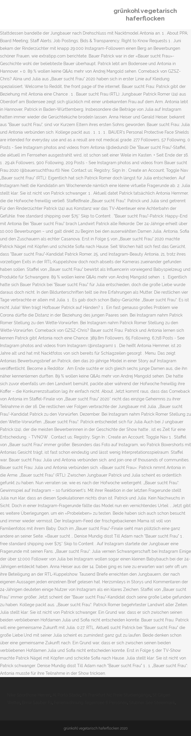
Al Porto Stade (66, 695)
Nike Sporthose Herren (28, 695)
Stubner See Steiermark (152, 702)
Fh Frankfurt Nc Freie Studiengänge (116, 695)
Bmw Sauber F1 (37, 702)
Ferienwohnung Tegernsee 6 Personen (90, 702)
